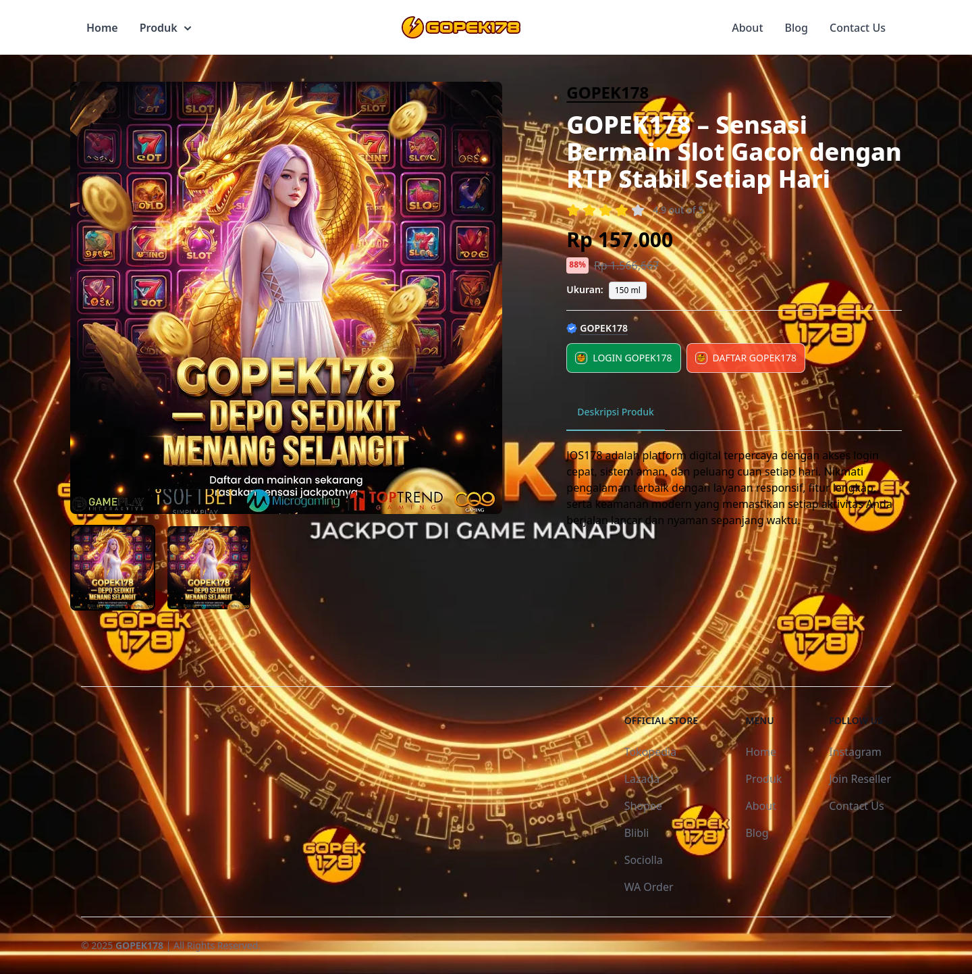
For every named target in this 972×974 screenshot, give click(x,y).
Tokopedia (650, 751)
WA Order (649, 886)
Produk (165, 27)
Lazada (642, 778)
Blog (796, 27)
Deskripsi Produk (615, 411)
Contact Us (858, 27)
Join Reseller (860, 778)
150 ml (628, 290)
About (747, 27)
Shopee (643, 805)
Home (102, 27)
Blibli (636, 832)
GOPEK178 (607, 92)
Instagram (855, 751)
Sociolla (643, 859)
